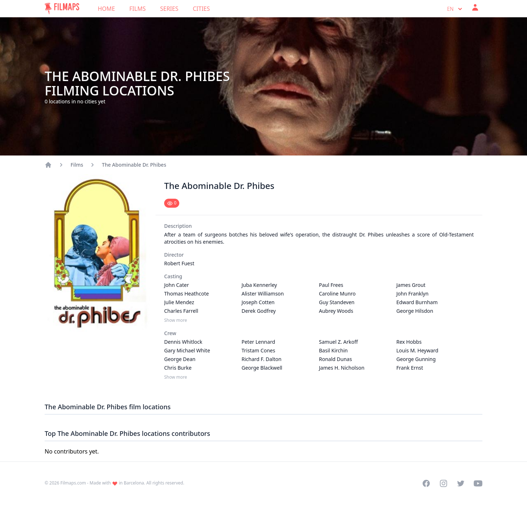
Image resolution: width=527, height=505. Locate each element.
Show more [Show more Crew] (175, 377)
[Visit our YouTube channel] (478, 483)
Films (137, 9)
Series (169, 9)
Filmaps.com (73, 483)
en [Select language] (455, 9)
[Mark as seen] (171, 203)
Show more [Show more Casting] (175, 320)
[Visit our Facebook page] (426, 483)
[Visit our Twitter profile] (460, 483)
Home (106, 9)
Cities (201, 9)
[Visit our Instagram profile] (443, 483)
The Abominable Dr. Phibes (134, 164)
